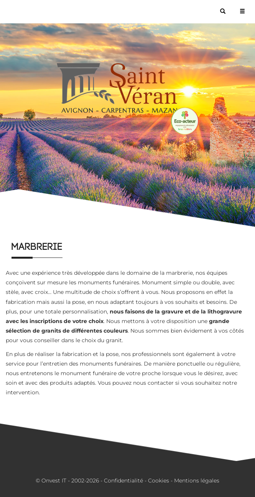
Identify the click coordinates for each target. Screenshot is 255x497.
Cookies (158, 480)
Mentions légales (196, 480)
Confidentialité (123, 480)
